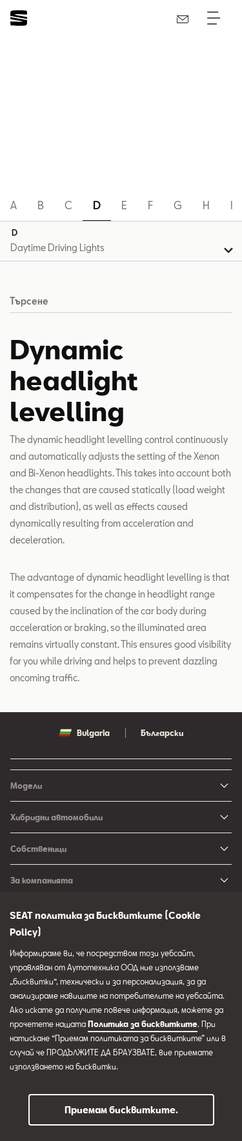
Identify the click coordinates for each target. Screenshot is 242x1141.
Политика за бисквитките (142, 1023)
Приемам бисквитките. (121, 1109)
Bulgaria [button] (84, 732)
